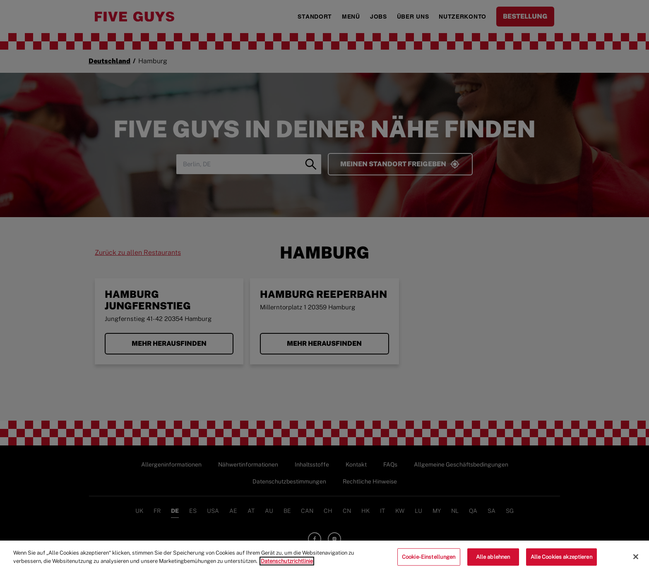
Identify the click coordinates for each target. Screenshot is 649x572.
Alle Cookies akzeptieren (561, 560)
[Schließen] (636, 559)
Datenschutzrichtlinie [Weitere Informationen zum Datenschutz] (287, 563)
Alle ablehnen (493, 560)
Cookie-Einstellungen (429, 560)
